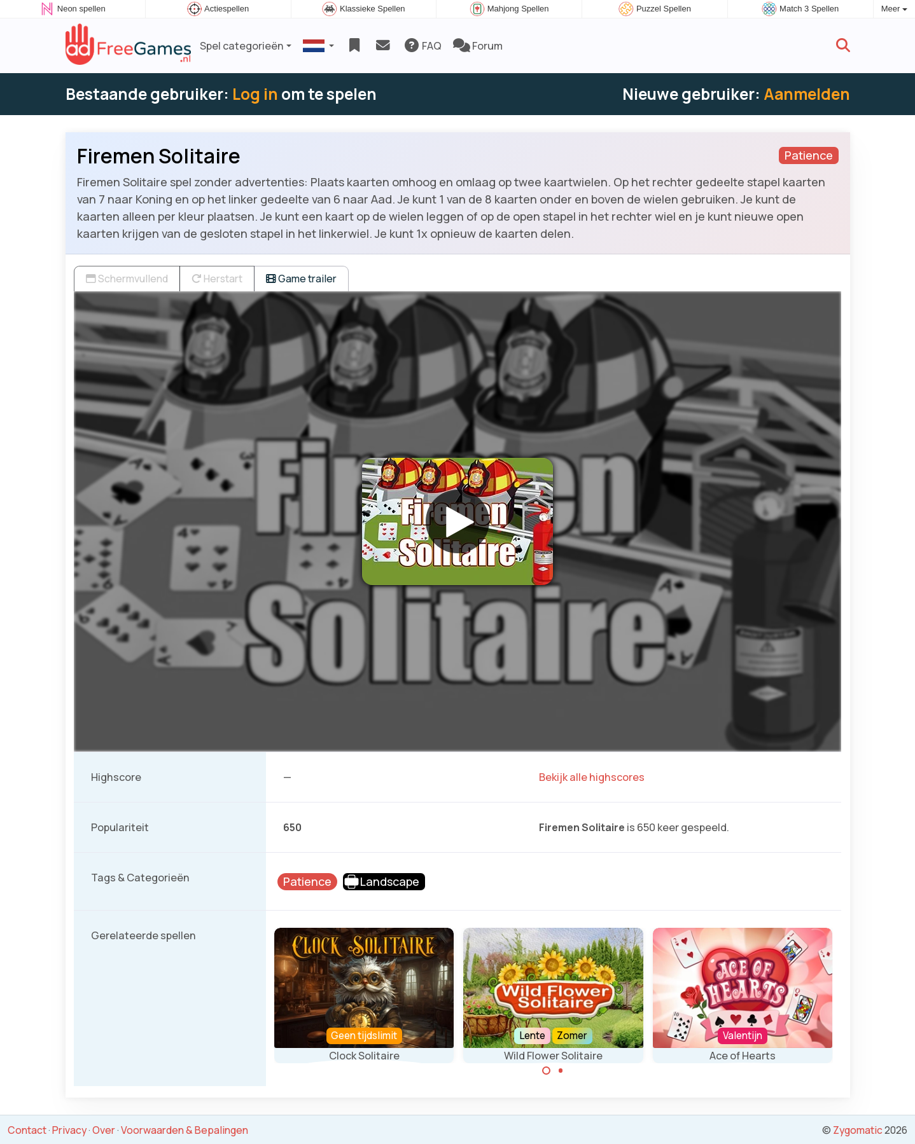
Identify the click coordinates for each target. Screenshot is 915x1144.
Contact (27, 1130)
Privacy (69, 1130)
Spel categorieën (242, 46)
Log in (255, 93)
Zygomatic (858, 1130)
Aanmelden (807, 93)
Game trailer (301, 279)
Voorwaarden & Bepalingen (184, 1130)
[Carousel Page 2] (560, 1070)
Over (103, 1130)
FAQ (422, 46)
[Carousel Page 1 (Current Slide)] (546, 1070)
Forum (478, 46)
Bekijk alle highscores (592, 777)
